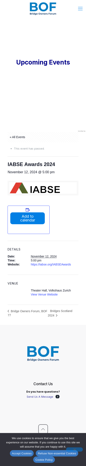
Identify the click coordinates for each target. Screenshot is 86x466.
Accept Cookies (22, 453)
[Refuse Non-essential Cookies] (74, 449)
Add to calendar (27, 218)
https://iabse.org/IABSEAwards (51, 264)
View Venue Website (44, 294)
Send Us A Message (40, 396)
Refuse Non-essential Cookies (57, 453)
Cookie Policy (44, 459)
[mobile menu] (80, 8)
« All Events (17, 137)
